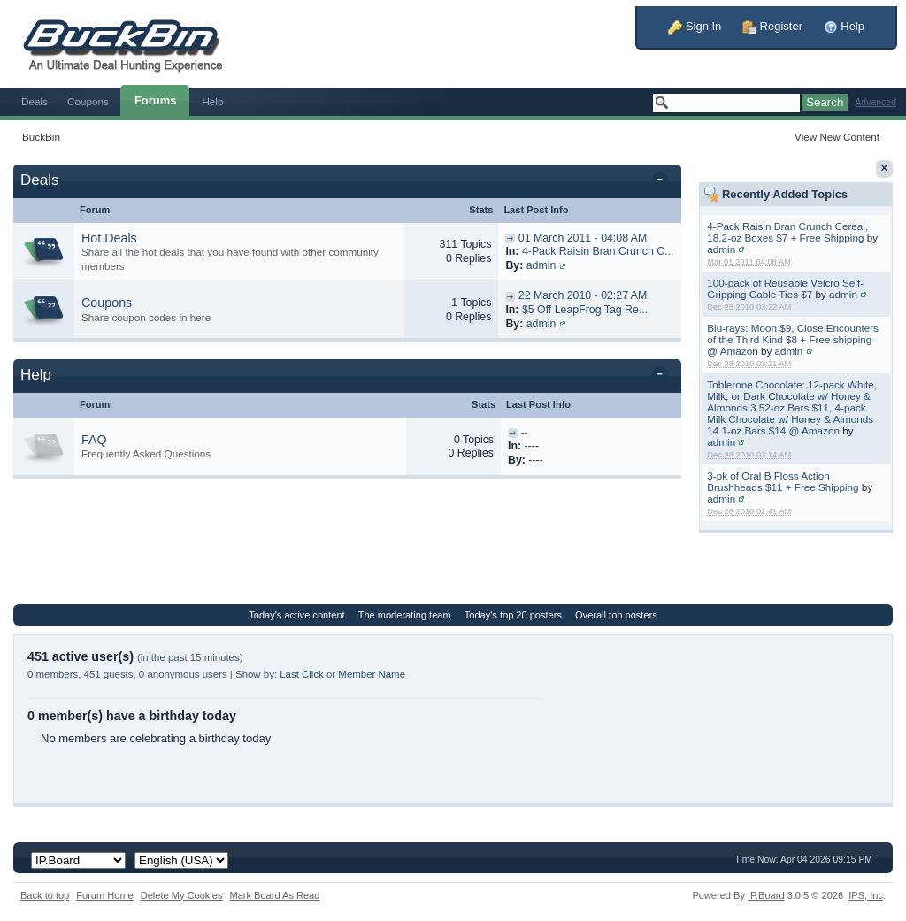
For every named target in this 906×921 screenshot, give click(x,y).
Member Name (371, 674)
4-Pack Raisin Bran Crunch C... (598, 251)
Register (772, 26)
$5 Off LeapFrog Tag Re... (585, 309)
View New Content (837, 136)
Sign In (694, 26)
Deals (34, 101)
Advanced (875, 102)
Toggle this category (663, 181)
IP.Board (766, 895)
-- (523, 432)
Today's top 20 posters (513, 615)
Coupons (88, 101)
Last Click (302, 674)
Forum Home (104, 895)
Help (844, 26)
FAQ (94, 440)
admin (721, 249)
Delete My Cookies (182, 895)
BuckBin (41, 136)
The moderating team (404, 615)
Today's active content (296, 615)
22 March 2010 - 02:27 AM (582, 295)
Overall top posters (616, 615)
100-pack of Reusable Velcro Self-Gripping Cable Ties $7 (785, 288)
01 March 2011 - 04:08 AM (582, 238)
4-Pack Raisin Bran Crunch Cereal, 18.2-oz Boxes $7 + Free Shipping (787, 231)
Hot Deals (109, 238)
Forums (155, 100)
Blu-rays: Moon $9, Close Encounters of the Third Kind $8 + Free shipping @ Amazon (793, 339)
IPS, (865, 895)
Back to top (44, 895)
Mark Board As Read (274, 895)
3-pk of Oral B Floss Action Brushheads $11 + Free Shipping (782, 481)
